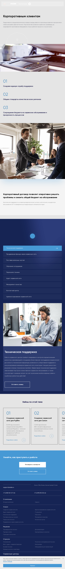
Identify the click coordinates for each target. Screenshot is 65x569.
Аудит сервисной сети (9, 512)
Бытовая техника (7, 546)
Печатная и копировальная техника (45, 542)
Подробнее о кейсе (12, 440)
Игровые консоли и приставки (11, 549)
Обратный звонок (24, 3)
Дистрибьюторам (39, 529)
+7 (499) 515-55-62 (40, 493)
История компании (8, 502)
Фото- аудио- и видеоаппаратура (12, 544)
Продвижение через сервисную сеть (13, 522)
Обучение (38, 514)
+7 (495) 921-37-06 (9, 493)
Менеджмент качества (41, 517)
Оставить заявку (32, 471)
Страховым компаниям (9, 534)
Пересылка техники (8, 519)
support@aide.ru (8, 487)
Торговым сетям (7, 532)
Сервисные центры (11, 554)
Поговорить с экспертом (32, 464)
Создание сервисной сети (10, 509)
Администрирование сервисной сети (45, 509)
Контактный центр (40, 519)
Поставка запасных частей (10, 517)
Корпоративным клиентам (42, 532)
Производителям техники (10, 529)
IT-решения (38, 512)
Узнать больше (7, 561)
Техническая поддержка (10, 514)
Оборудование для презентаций (44, 546)
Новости (37, 502)
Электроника (7, 542)
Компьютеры (38, 544)
